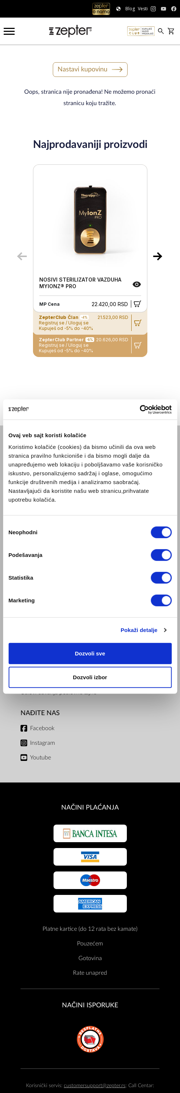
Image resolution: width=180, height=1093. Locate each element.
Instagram (42, 743)
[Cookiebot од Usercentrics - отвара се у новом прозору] (139, 409)
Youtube (40, 758)
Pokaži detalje (139, 630)
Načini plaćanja (90, 807)
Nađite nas (40, 713)
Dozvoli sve (90, 653)
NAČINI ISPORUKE (90, 1005)
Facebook (42, 728)
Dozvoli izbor (90, 677)
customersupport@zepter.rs (94, 1085)
